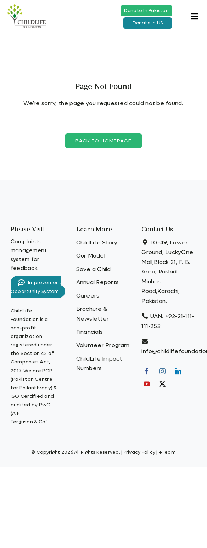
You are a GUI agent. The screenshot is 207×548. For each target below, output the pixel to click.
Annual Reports (97, 282)
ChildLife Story (97, 242)
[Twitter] (162, 383)
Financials (89, 331)
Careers (88, 295)
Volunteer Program (103, 345)
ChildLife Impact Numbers (99, 363)
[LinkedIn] (178, 371)
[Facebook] (147, 371)
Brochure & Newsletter (92, 313)
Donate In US (148, 23)
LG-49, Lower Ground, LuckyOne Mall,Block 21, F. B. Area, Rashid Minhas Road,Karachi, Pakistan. (167, 272)
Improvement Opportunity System (36, 286)
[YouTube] (147, 383)
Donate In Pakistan (146, 10)
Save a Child (93, 269)
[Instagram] (162, 371)
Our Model (90, 255)
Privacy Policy (139, 452)
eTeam (167, 452)
